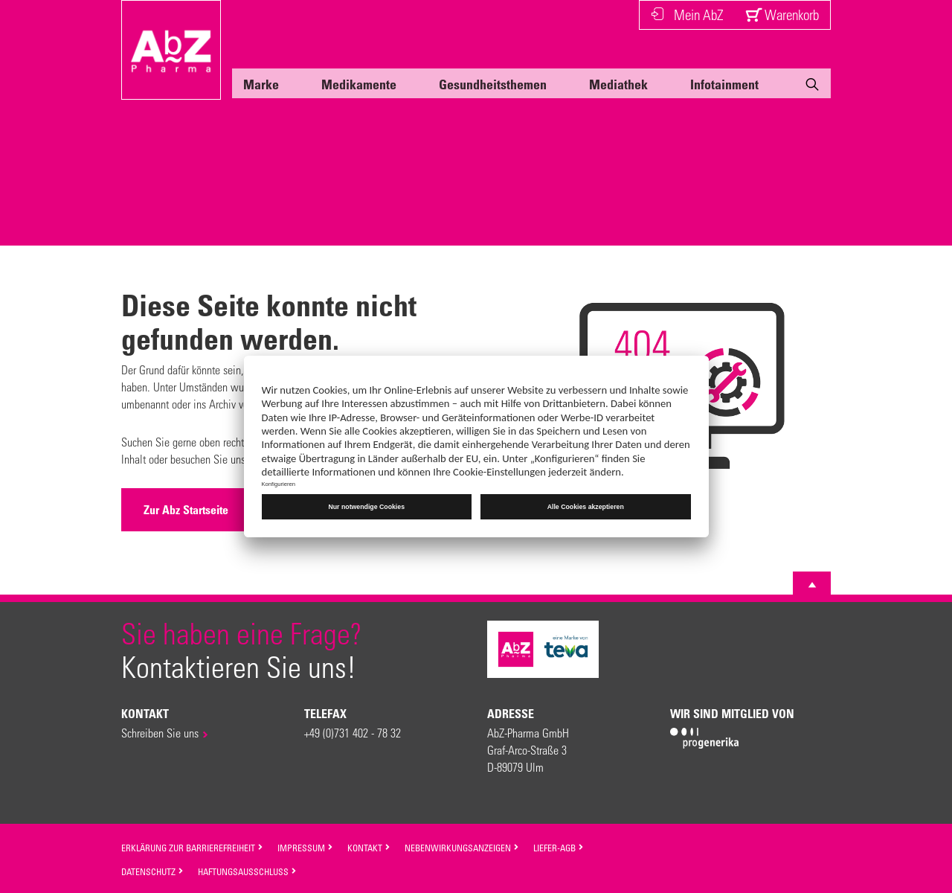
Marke (261, 84)
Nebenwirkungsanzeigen (462, 848)
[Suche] (812, 87)
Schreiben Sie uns (160, 733)
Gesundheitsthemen (493, 84)
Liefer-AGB (558, 848)
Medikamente (358, 84)
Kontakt (368, 848)
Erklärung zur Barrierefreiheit (192, 848)
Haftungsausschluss (247, 871)
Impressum (305, 848)
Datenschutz (152, 871)
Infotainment (724, 84)
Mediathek (618, 84)
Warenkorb (782, 14)
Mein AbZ (687, 14)
